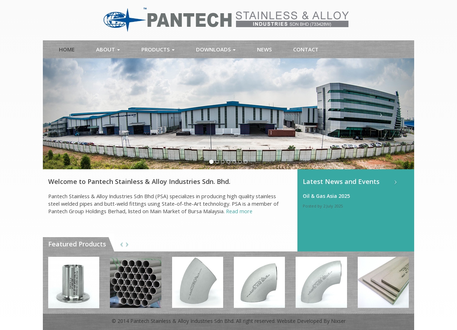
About (108, 49)
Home (67, 49)
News (264, 49)
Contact (305, 49)
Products (158, 49)
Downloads (216, 49)
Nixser (338, 321)
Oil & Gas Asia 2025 (326, 195)
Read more (239, 211)
